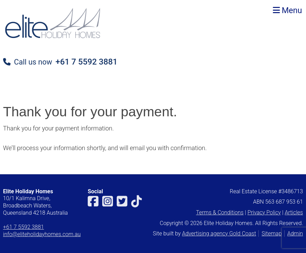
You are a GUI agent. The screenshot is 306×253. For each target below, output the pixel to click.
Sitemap (271, 233)
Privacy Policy (264, 212)
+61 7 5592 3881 (86, 62)
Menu (287, 10)
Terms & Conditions (220, 212)
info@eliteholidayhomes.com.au (42, 234)
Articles (294, 212)
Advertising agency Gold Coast (219, 233)
